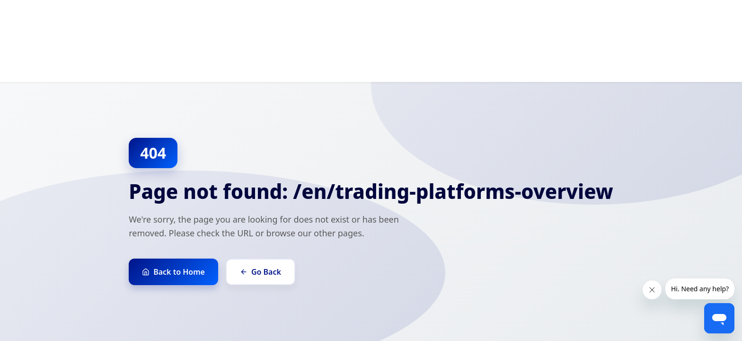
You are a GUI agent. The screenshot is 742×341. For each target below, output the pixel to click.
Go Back (260, 272)
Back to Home (173, 272)
